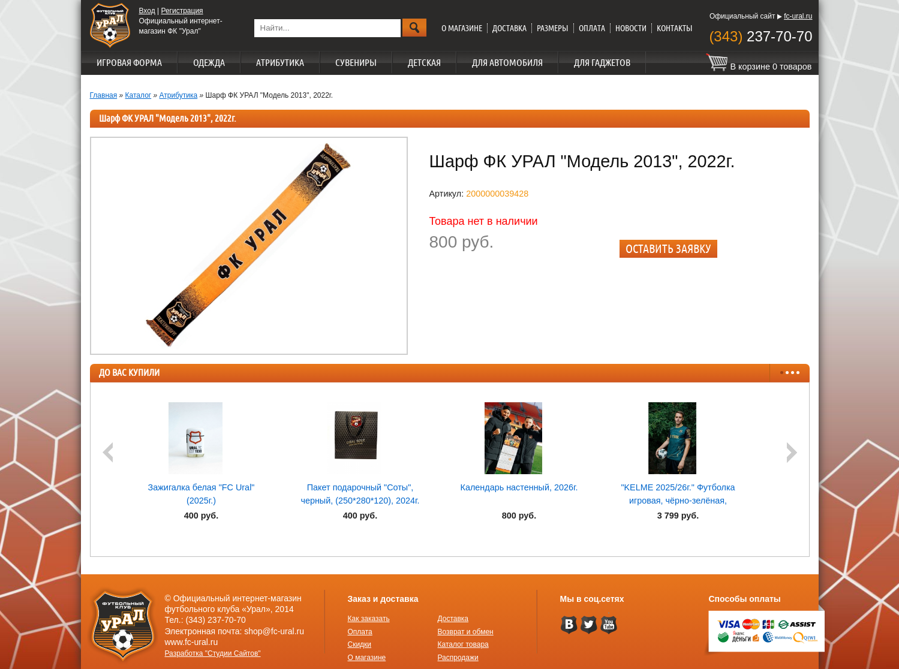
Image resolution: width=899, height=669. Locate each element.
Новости (631, 28)
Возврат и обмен (466, 632)
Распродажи (458, 657)
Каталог (138, 95)
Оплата (592, 28)
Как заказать (369, 618)
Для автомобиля (507, 62)
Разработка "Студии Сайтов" (213, 653)
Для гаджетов (602, 62)
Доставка (509, 28)
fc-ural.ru (798, 16)
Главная (104, 95)
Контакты (675, 28)
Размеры (553, 28)
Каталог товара (463, 644)
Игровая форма (129, 62)
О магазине (461, 28)
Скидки (360, 644)
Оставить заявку (668, 248)
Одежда (209, 62)
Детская (424, 62)
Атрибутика (280, 62)
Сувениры (356, 62)
